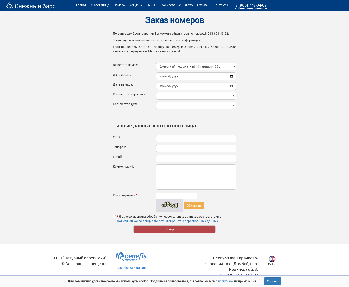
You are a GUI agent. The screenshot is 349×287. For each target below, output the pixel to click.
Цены (151, 5)
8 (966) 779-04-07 (251, 5)
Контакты (221, 5)
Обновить (194, 205)
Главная (81, 5)
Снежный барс (31, 6)
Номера (119, 5)
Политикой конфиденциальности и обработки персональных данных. (168, 221)
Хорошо (272, 281)
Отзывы (203, 5)
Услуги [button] (135, 5)
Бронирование (170, 5)
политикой (226, 281)
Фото (189, 5)
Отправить (174, 229)
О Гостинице (100, 5)
